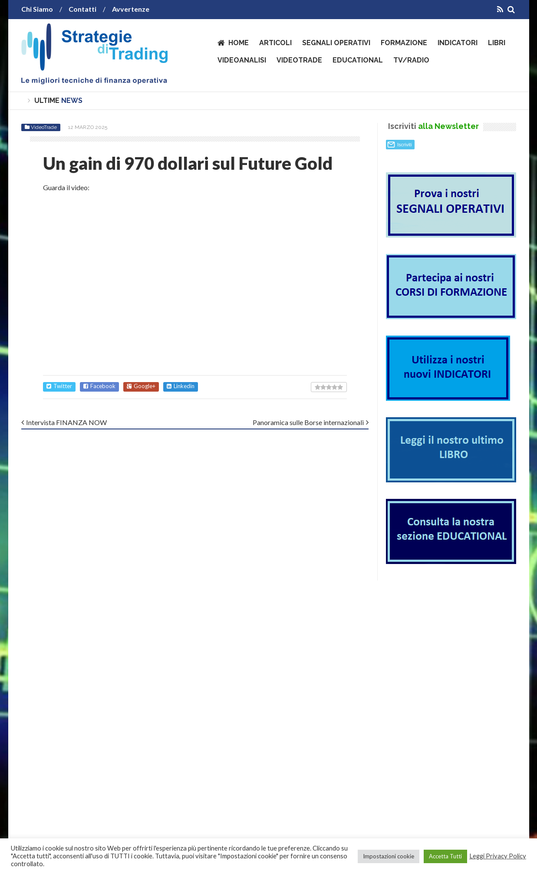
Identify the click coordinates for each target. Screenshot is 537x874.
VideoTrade (299, 60)
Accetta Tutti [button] (445, 856)
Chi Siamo (37, 9)
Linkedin (180, 386)
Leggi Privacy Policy (497, 856)
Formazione (404, 43)
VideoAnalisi (241, 60)
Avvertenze (130, 9)
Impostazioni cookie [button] (388, 856)
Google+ (141, 386)
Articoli (275, 43)
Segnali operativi (336, 43)
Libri (496, 43)
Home (238, 43)
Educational (358, 60)
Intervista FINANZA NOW (66, 422)
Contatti (82, 9)
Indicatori (458, 43)
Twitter (59, 386)
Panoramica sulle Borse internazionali (308, 422)
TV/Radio (411, 60)
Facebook (99, 386)
